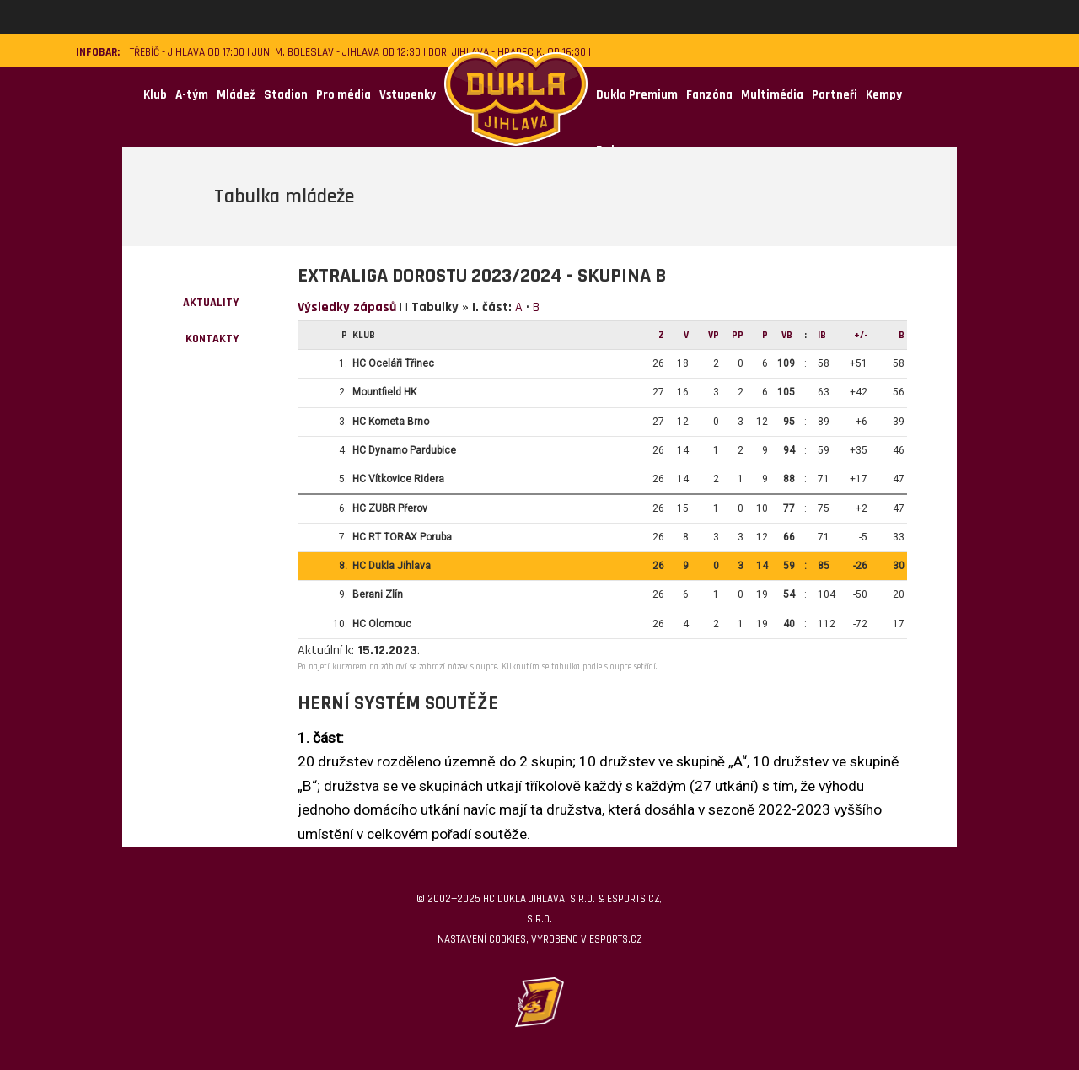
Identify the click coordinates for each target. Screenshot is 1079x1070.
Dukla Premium (637, 95)
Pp (737, 335)
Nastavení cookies (482, 939)
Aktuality (211, 302)
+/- (860, 335)
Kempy (884, 95)
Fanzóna (709, 95)
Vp (713, 335)
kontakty (212, 339)
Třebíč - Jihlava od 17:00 (187, 53)
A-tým (191, 95)
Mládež (236, 95)
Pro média (343, 95)
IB (822, 335)
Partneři (834, 95)
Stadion (286, 95)
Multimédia (772, 95)
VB (786, 335)
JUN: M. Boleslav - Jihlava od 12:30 (336, 53)
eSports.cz (615, 939)
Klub (155, 95)
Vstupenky (407, 95)
